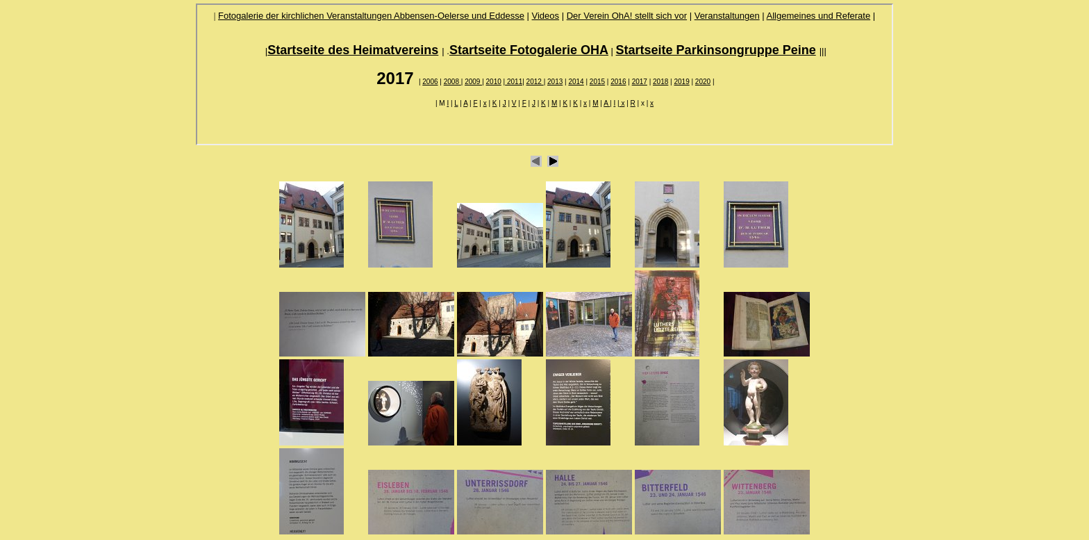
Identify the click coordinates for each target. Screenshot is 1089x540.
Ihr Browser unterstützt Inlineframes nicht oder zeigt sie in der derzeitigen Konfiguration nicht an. (544, 74)
